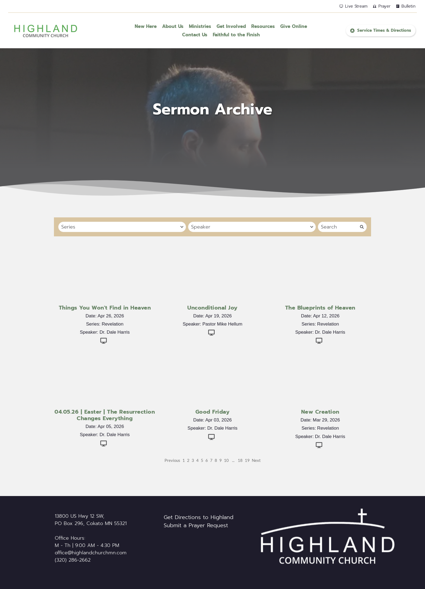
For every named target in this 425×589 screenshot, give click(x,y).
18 (240, 460)
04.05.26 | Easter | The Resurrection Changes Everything (104, 415)
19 (247, 460)
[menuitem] (145, 26)
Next (256, 460)
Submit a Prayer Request (196, 525)
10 (226, 460)
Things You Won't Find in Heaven (105, 308)
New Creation (320, 412)
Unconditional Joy (212, 308)
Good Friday (212, 412)
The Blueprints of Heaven (320, 308)
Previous (172, 460)
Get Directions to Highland (198, 517)
